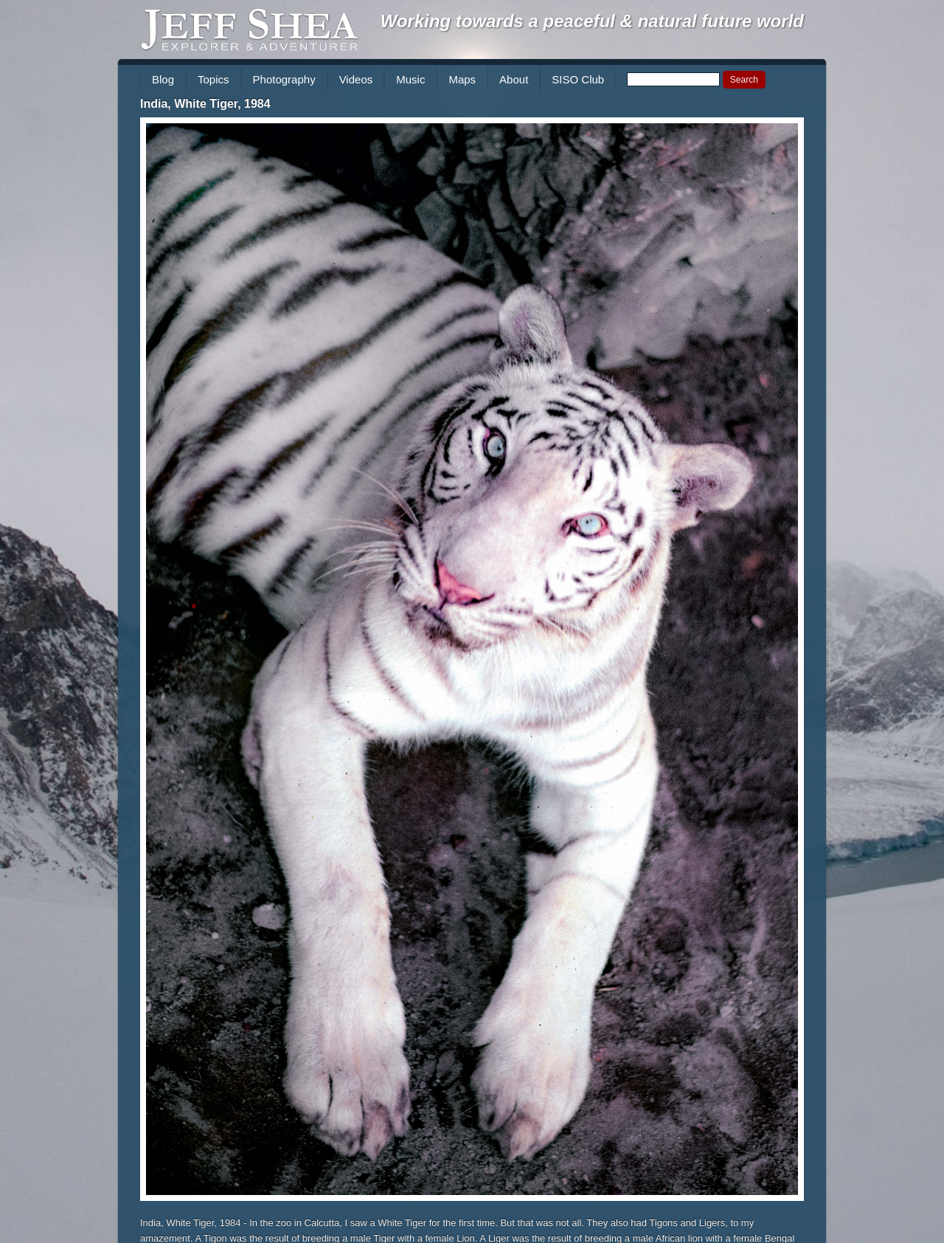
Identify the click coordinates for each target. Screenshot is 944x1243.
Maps (462, 79)
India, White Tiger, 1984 (205, 103)
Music (410, 79)
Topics (213, 79)
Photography (284, 79)
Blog (163, 79)
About (513, 79)
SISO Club (578, 79)
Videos (356, 79)
